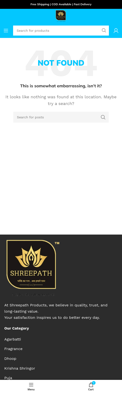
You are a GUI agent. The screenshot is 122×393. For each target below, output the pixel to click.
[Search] (61, 117)
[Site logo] (61, 15)
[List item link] (19, 339)
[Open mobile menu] (6, 30)
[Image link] (32, 267)
